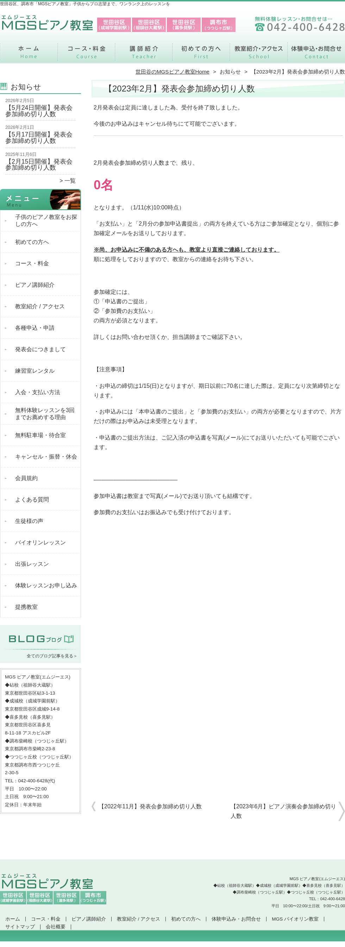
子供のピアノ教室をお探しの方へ (46, 220)
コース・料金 (86, 55)
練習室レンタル (35, 371)
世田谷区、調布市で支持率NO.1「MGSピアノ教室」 (172, 944)
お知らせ (230, 72)
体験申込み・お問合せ (316, 55)
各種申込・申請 (35, 328)
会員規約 (26, 478)
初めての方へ (201, 55)
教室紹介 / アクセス (258, 55)
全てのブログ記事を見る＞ (52, 656)
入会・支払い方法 (37, 392)
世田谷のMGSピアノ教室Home (172, 72)
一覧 (70, 181)
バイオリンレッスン (40, 542)
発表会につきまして (40, 349)
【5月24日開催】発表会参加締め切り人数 (39, 111)
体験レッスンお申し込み (46, 585)
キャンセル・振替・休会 (46, 457)
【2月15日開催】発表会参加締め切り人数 (39, 164)
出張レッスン (32, 564)
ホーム (29, 55)
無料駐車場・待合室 (40, 435)
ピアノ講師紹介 (143, 55)
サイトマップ (20, 926)
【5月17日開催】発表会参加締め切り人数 (39, 137)
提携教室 (26, 607)
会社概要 (55, 926)
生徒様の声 (29, 521)
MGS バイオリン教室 (295, 919)
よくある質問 (32, 500)
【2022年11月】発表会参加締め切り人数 (150, 806)
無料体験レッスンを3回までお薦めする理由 (45, 413)
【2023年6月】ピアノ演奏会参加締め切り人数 (284, 811)
